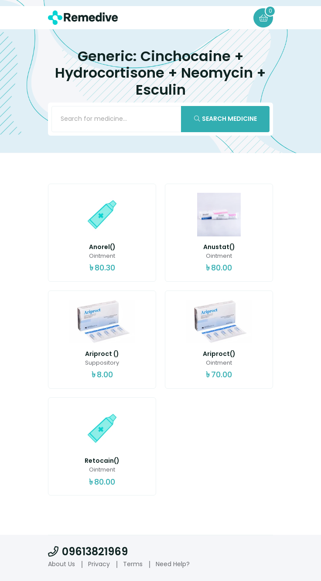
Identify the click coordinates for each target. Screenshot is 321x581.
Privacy (99, 564)
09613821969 (88, 552)
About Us (61, 564)
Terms (133, 564)
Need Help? (173, 564)
